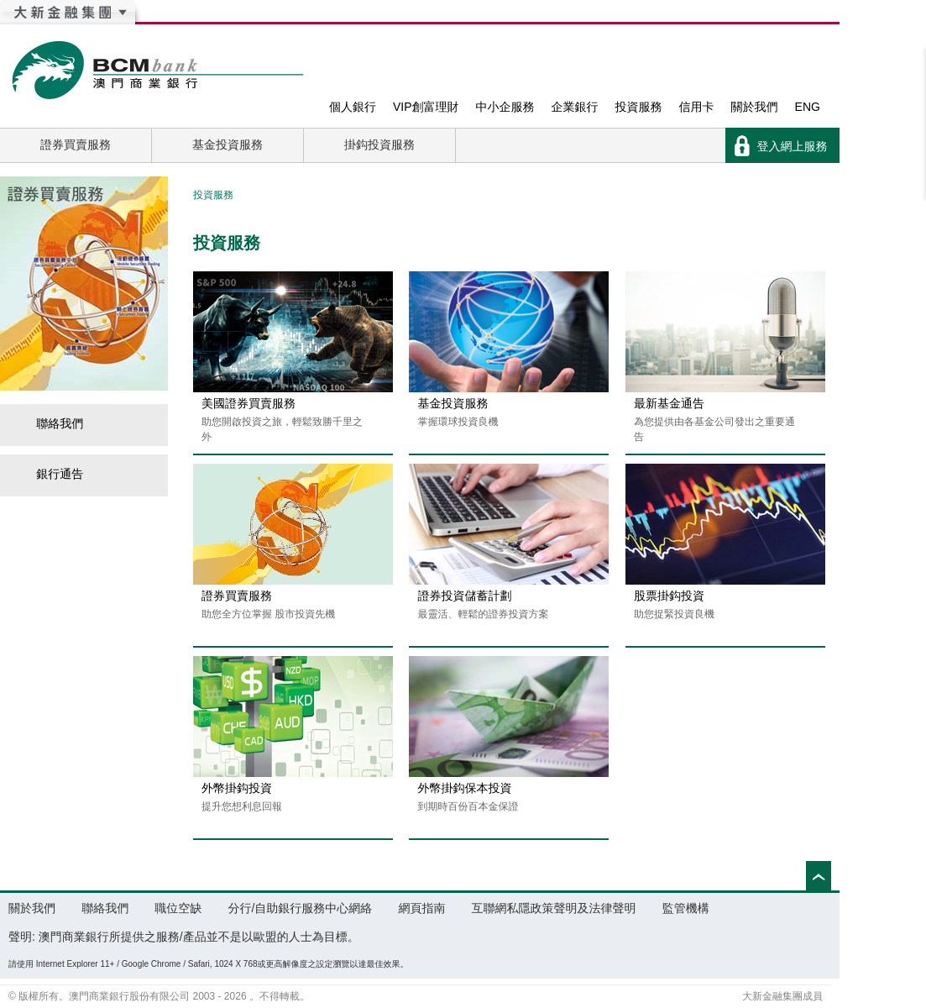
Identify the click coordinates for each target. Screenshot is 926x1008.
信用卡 (696, 106)
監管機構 (685, 908)
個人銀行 (352, 106)
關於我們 (754, 106)
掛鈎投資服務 (379, 144)
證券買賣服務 (75, 144)
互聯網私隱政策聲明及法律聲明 (554, 908)
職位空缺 (177, 908)
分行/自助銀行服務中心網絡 (300, 908)
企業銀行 (575, 106)
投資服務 (638, 106)
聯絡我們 (50, 423)
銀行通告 (50, 473)
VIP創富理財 (426, 106)
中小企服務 (505, 106)
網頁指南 (421, 908)
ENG (807, 106)
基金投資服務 (227, 144)
